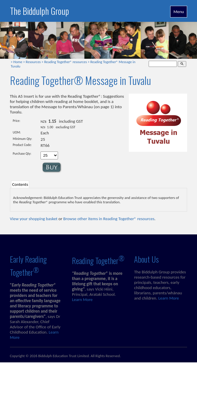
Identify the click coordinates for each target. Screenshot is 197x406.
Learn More (82, 299)
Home (17, 62)
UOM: (17, 132)
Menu (178, 11)
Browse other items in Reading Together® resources (108, 218)
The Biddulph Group (39, 10)
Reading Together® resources (65, 62)
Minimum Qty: (22, 139)
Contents (20, 184)
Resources (33, 62)
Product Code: (22, 145)
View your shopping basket (33, 218)
